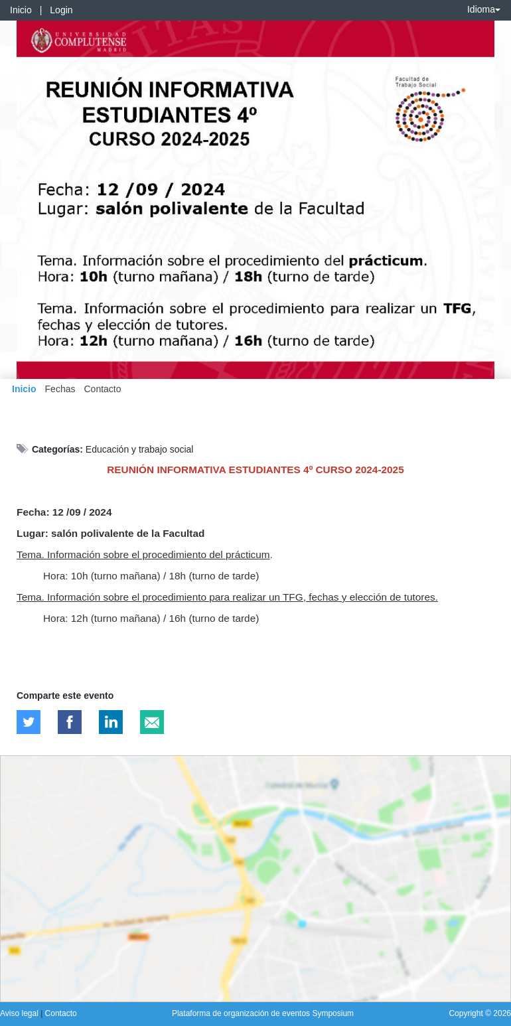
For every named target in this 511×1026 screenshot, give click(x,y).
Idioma (483, 9)
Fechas (60, 389)
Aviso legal (20, 1013)
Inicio (21, 10)
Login (61, 10)
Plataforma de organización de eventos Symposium (263, 1013)
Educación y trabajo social (140, 449)
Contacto (102, 389)
